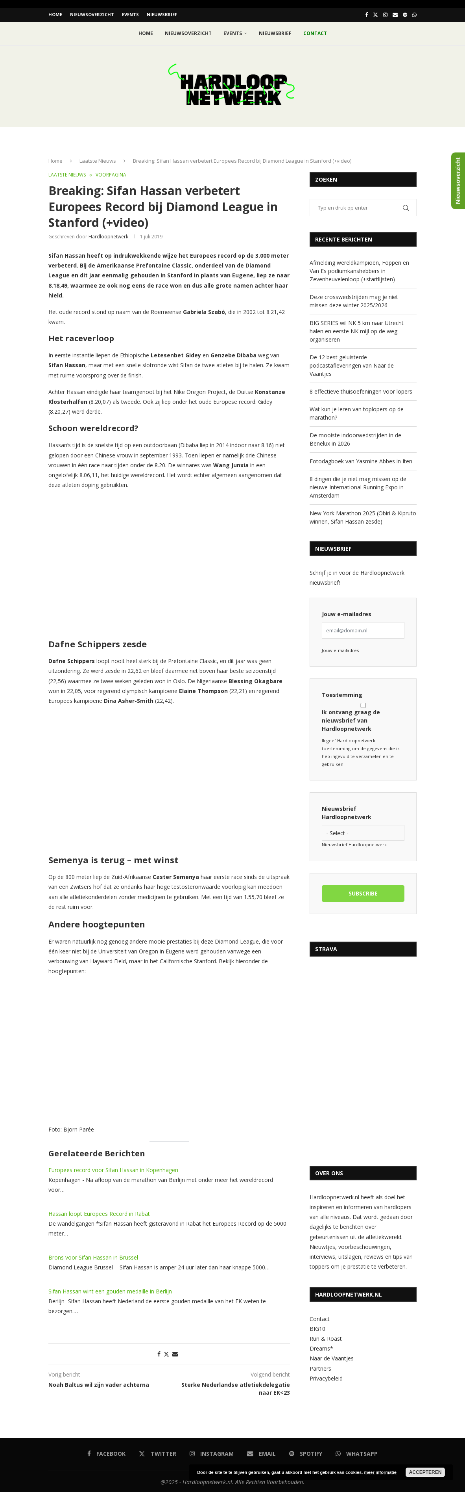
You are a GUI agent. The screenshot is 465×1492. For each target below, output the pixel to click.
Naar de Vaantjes (332, 1356)
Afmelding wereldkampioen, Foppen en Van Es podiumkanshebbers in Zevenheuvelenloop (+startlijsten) (359, 269)
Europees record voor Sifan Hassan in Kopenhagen (113, 1168)
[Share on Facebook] (159, 1352)
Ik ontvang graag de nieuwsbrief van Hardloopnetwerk (363, 716)
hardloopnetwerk (108, 235)
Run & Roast (326, 1337)
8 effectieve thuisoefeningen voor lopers (361, 390)
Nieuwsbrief (162, 14)
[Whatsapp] (414, 14)
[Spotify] (405, 14)
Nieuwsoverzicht (92, 14)
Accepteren (425, 1472)
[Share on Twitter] (166, 1352)
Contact (320, 1317)
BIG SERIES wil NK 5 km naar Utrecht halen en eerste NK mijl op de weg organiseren (357, 330)
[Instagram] (385, 14)
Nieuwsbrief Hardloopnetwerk (346, 811)
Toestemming (342, 693)
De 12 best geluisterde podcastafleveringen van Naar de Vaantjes (352, 364)
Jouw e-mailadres (346, 612)
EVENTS (130, 14)
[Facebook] (366, 14)
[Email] (395, 14)
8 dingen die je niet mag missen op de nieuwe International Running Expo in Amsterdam (358, 486)
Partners (320, 1366)
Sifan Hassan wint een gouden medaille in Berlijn (110, 1289)
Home (55, 14)
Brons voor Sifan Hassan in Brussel (93, 1256)
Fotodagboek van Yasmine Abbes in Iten (361, 459)
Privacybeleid (326, 1377)
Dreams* (321, 1347)
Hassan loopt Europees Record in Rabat (99, 1212)
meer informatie (380, 1472)
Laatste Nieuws (97, 159)
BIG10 (317, 1327)
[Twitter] (375, 14)
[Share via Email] (175, 1352)
